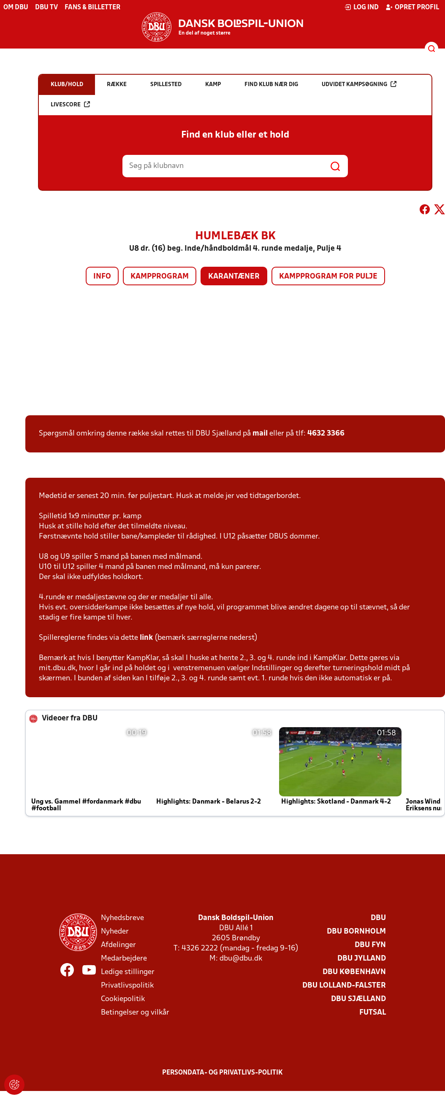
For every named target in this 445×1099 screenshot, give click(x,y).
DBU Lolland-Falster (344, 985)
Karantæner (234, 276)
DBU (378, 918)
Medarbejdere (124, 958)
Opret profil (412, 7)
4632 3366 (326, 433)
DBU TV (46, 8)
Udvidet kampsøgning (359, 84)
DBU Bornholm (356, 931)
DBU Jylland (361, 958)
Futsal (372, 1012)
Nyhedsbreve (122, 918)
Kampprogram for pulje (328, 276)
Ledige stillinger (128, 972)
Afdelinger (118, 945)
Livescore (70, 104)
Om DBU (15, 8)
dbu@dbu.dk (241, 958)
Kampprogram (159, 276)
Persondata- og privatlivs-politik (222, 1073)
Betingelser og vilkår (135, 1012)
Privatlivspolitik (127, 985)
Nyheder (115, 931)
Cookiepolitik (123, 999)
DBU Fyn (370, 945)
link (146, 638)
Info (102, 276)
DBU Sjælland (358, 999)
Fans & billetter (92, 8)
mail (260, 433)
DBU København (354, 972)
